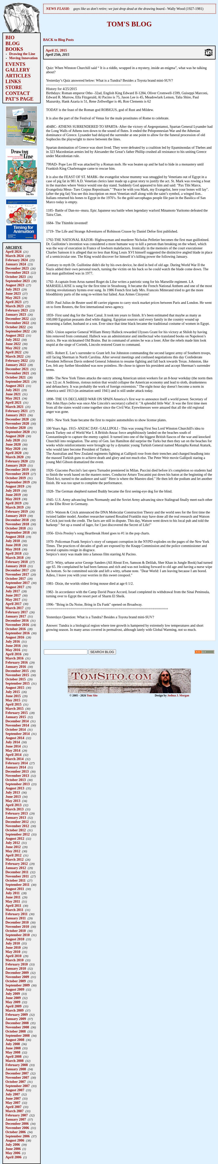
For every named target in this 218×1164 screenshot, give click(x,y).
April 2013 (13, 805)
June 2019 (13, 495)
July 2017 (12, 591)
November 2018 (17, 524)
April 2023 (13, 302)
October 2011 (15, 880)
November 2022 (17, 323)
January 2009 (15, 1019)
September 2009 (17, 985)
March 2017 (14, 608)
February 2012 (16, 864)
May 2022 (12, 348)
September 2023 (17, 281)
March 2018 (14, 558)
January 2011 (15, 918)
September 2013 (17, 784)
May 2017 (12, 599)
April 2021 (13, 402)
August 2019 (14, 486)
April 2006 (13, 1157)
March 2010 (14, 960)
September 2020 (17, 432)
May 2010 (12, 952)
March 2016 (14, 658)
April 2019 (13, 503)
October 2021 (15, 377)
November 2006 (17, 1128)
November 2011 (17, 876)
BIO (10, 37)
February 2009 (16, 1015)
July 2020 (12, 440)
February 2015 (16, 713)
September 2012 (17, 834)
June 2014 (13, 746)
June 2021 (13, 394)
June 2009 (13, 998)
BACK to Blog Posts (58, 40)
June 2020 (13, 444)
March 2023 (14, 306)
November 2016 (17, 625)
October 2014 (15, 729)
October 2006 (15, 1132)
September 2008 (17, 1035)
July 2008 (12, 1044)
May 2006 (12, 1153)
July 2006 (12, 1144)
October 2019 (15, 478)
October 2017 (15, 579)
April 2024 (13, 252)
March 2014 (14, 759)
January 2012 (15, 868)
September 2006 (17, 1136)
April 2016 (13, 654)
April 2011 (13, 906)
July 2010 (12, 943)
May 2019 (12, 499)
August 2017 (14, 587)
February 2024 (16, 260)
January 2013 (15, 817)
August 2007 (14, 1090)
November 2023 (17, 272)
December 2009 (17, 973)
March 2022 (14, 356)
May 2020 (12, 449)
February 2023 (16, 310)
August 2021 (14, 386)
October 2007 (15, 1082)
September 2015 (17, 683)
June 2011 (12, 897)
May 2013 (12, 801)
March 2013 (14, 809)
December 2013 (17, 771)
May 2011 (12, 901)
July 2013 (12, 792)
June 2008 (13, 1048)
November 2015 (17, 675)
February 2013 (16, 813)
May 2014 (12, 750)
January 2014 (15, 767)
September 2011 (17, 885)
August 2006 (14, 1140)
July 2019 (12, 490)
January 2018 (15, 566)
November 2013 (17, 776)
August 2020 (14, 436)
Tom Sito (92, 695)
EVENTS (15, 64)
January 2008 (15, 1069)
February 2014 (16, 763)
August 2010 (14, 939)
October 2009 (15, 981)
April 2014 (13, 755)
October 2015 (15, 679)
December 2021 (17, 369)
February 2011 (16, 914)
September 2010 (17, 935)
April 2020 (13, 453)
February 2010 (16, 964)
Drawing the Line (22, 54)
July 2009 (12, 994)
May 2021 (12, 398)
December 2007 (17, 1073)
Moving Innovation (23, 58)
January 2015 (15, 717)
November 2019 (17, 474)
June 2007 (13, 1098)
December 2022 (17, 319)
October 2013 (15, 780)
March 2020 (14, 457)
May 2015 (12, 700)
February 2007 (16, 1115)
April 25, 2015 (56, 50)
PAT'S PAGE (19, 99)
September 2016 (17, 633)
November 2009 (17, 977)
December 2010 (17, 922)
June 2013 (13, 797)
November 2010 (17, 926)
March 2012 (14, 859)
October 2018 (15, 528)
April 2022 (13, 352)
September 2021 (17, 381)
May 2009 (12, 1002)
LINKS (13, 81)
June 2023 (13, 293)
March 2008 (14, 1061)
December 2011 (17, 872)
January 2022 (15, 365)
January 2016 (15, 667)
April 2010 (13, 956)
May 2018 (12, 549)
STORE (13, 87)
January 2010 (15, 968)
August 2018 (14, 537)
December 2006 (17, 1124)
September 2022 (17, 331)
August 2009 (14, 989)
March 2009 (14, 1010)
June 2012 (13, 847)
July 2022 (12, 340)
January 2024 (15, 264)
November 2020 (17, 423)
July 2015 (12, 692)
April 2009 (13, 1006)
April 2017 (13, 604)
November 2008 (17, 1027)
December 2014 (17, 721)
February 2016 (16, 662)
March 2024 (14, 256)
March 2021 (14, 407)
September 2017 (17, 583)
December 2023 (17, 268)
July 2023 (12, 289)
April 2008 (13, 1056)
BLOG (12, 43)
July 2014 (12, 742)
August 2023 (14, 285)
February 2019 (16, 511)
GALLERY (17, 70)
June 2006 (13, 1149)
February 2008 (16, 1065)
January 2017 (15, 616)
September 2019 (17, 482)
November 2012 (17, 826)
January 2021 (15, 415)
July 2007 (12, 1094)
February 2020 (16, 461)
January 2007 (15, 1119)
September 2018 (17, 532)
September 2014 (17, 734)
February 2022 (16, 361)
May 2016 (12, 650)
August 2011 (14, 889)
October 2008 (15, 1031)
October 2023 (15, 277)
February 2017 (16, 612)
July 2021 (12, 390)
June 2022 (13, 344)
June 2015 (13, 696)
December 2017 (17, 570)
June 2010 (13, 947)
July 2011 (12, 893)
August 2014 (14, 738)
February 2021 (16, 411)
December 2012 (17, 822)
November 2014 (17, 725)
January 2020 (15, 465)
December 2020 (17, 419)
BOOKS (14, 49)
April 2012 (13, 855)
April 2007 (13, 1107)
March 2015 (14, 708)
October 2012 (15, 830)
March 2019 (14, 507)
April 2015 (13, 704)
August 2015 (14, 688)
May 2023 (12, 298)
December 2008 (17, 1023)
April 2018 (13, 553)
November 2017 (17, 574)
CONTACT (17, 93)
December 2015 (17, 671)
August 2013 (14, 788)
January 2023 (15, 314)
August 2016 (14, 637)
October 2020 (15, 428)
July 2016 (12, 641)
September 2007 (17, 1086)
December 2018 (17, 520)
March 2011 (14, 910)
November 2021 (17, 373)
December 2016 (17, 620)
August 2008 (14, 1040)
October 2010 (15, 931)
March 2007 (14, 1111)
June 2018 (13, 545)
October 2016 (15, 629)
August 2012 (14, 838)
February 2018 (16, 562)
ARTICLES (18, 75)
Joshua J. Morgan (178, 695)
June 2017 (13, 595)
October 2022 (15, 327)
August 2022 (14, 335)
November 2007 (17, 1077)
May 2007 (12, 1103)
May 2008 (12, 1052)
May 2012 (12, 851)
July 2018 (12, 541)
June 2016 (13, 646)
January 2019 (15, 516)
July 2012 (12, 843)
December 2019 (17, 470)
